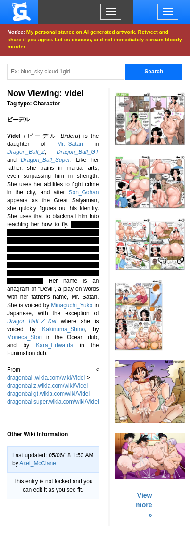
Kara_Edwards (54, 345)
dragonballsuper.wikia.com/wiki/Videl (53, 402)
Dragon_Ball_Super (45, 160)
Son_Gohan (83, 192)
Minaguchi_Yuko (71, 305)
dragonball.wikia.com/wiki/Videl (46, 378)
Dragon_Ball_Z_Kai (31, 321)
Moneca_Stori (24, 337)
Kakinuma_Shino (63, 329)
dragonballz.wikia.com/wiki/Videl (47, 386)
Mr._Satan (70, 144)
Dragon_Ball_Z (26, 152)
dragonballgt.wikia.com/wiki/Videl (48, 394)
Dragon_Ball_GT (78, 152)
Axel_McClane (37, 463)
